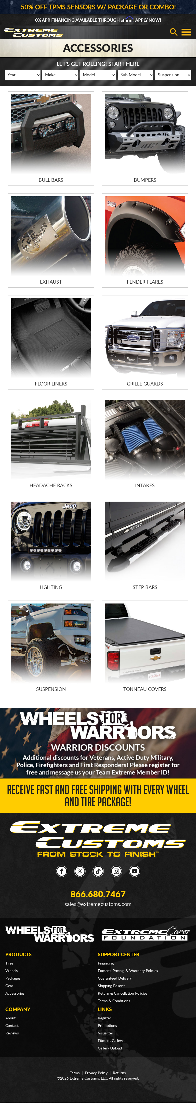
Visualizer (105, 1033)
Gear (9, 986)
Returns (119, 1073)
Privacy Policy (96, 1073)
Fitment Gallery (110, 1041)
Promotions (107, 1026)
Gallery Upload (110, 1048)
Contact (12, 1026)
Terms (75, 1073)
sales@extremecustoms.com (98, 904)
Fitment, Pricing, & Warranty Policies (128, 971)
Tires (9, 963)
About (10, 1018)
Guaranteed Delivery (115, 978)
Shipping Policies (111, 986)
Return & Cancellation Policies (122, 993)
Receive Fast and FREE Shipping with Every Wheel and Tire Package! (98, 797)
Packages (12, 978)
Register (104, 1018)
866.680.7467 (98, 894)
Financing (106, 963)
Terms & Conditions (114, 1001)
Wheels (11, 971)
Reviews (12, 1033)
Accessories (14, 993)
